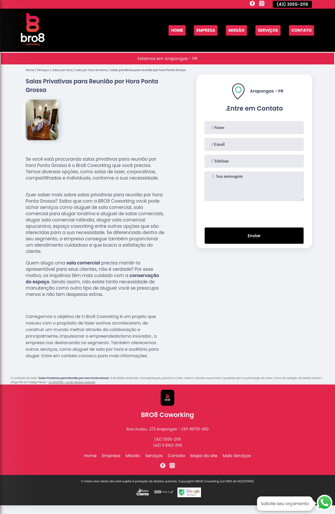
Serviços (266, 30)
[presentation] (254, 213)
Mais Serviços (237, 456)
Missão (234, 30)
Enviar (254, 236)
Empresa (203, 30)
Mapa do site (203, 456)
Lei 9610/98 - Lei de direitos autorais (72, 382)
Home (174, 30)
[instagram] (261, 4)
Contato (301, 30)
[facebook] (252, 4)
